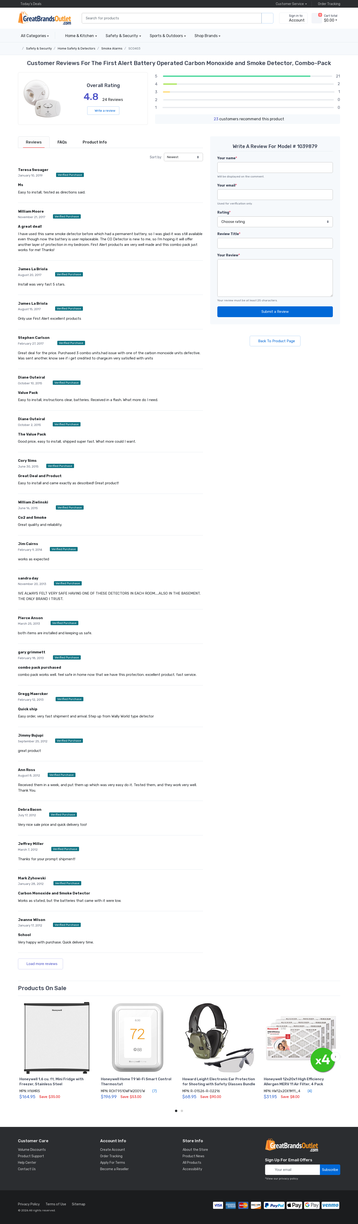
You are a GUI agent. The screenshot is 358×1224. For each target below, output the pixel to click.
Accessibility (192, 1169)
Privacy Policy (29, 1204)
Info (95, 142)
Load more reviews (40, 964)
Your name (227, 158)
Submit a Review (275, 311)
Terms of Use (56, 1204)
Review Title (228, 234)
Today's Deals (29, 4)
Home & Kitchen (79, 35)
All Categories (32, 35)
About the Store (195, 1150)
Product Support (31, 1156)
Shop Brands (206, 35)
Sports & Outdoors (166, 35)
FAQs (62, 142)
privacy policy (288, 1178)
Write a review (103, 110)
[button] (335, 1057)
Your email (227, 185)
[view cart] (317, 18)
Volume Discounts (32, 1150)
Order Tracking (328, 4)
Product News (193, 1156)
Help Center (27, 1163)
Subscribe (330, 1170)
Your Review (228, 255)
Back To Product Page (275, 341)
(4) (307, 1091)
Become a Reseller (114, 1169)
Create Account (112, 1150)
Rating (224, 212)
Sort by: (156, 157)
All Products (192, 1163)
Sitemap (78, 1204)
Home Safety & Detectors (76, 48)
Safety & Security (122, 35)
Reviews (34, 142)
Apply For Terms (112, 1163)
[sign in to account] (293, 18)
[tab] (34, 142)
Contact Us (27, 1169)
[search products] (267, 18)
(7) (152, 1091)
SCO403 (134, 48)
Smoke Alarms (111, 48)
